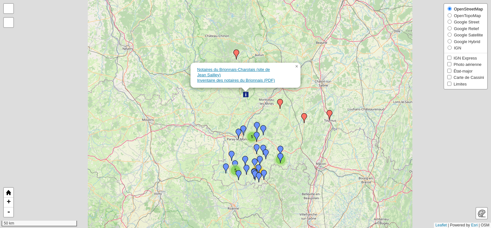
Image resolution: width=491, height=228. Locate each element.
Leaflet (441, 225)
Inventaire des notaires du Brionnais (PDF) (236, 80)
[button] (246, 94)
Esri (474, 225)
